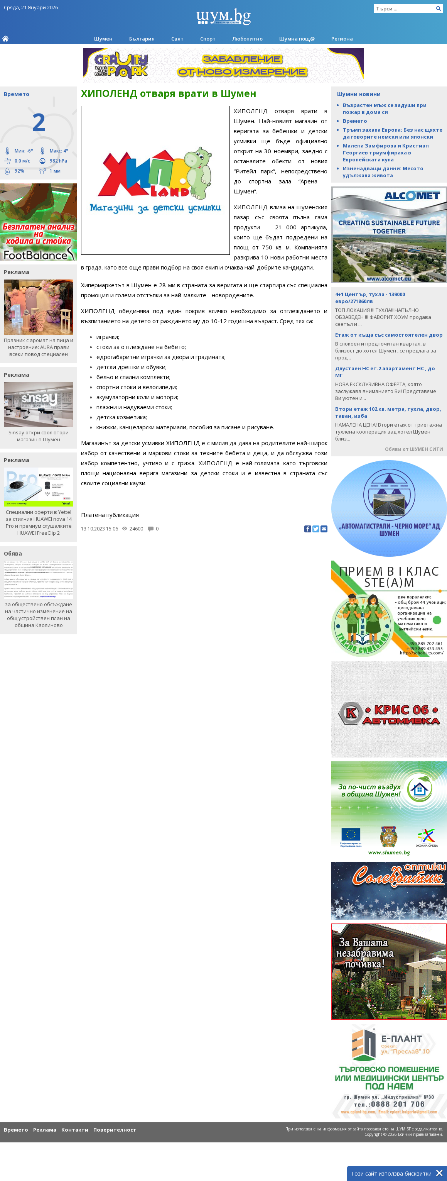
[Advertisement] (204, 588)
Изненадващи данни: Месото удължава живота (383, 172)
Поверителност (115, 1129)
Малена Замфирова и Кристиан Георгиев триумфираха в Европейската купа (386, 152)
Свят (177, 38)
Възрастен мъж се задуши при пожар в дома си (385, 108)
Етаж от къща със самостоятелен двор (389, 334)
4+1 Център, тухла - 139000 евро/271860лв (370, 298)
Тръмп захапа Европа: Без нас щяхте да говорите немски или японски (392, 133)
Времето (355, 120)
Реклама (44, 1129)
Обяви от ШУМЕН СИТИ (414, 449)
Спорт (208, 38)
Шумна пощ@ (297, 38)
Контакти (74, 1129)
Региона (342, 38)
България (142, 38)
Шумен (103, 38)
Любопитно (247, 38)
